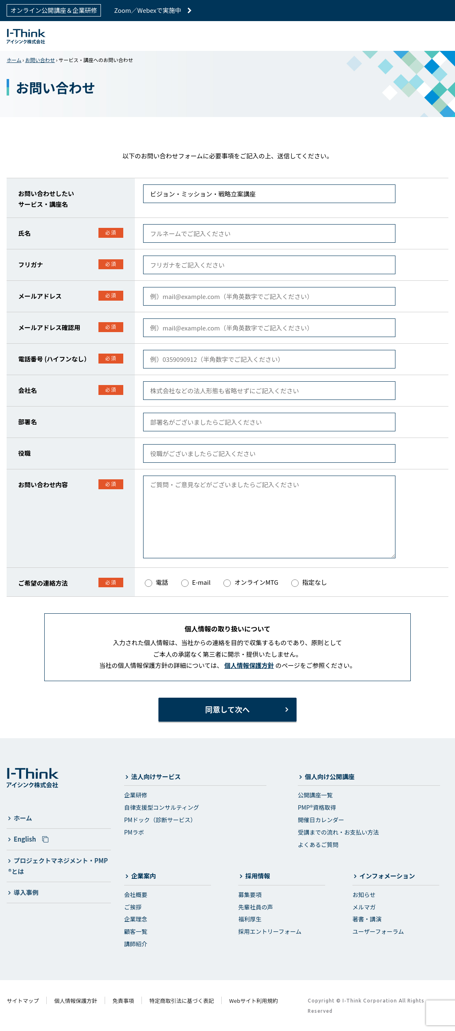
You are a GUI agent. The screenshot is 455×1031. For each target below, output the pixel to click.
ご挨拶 (132, 907)
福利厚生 (249, 919)
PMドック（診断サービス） (160, 820)
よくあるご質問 (318, 844)
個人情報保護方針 (249, 665)
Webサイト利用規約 (253, 1001)
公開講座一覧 (315, 795)
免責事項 (123, 1001)
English (31, 839)
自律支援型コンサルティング (161, 807)
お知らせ (364, 894)
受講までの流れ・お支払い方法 (338, 832)
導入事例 (26, 892)
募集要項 (249, 894)
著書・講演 (366, 919)
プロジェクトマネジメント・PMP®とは (58, 866)
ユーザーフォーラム (378, 931)
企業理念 (135, 919)
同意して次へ (227, 709)
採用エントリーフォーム (270, 931)
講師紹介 (135, 944)
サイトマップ (23, 1001)
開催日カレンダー (321, 820)
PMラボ (134, 832)
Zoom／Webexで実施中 (153, 10)
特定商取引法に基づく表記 (181, 1001)
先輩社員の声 (255, 907)
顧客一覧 (135, 931)
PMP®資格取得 (317, 807)
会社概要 (135, 894)
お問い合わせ (40, 59)
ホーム (14, 59)
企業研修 (135, 795)
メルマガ (364, 907)
